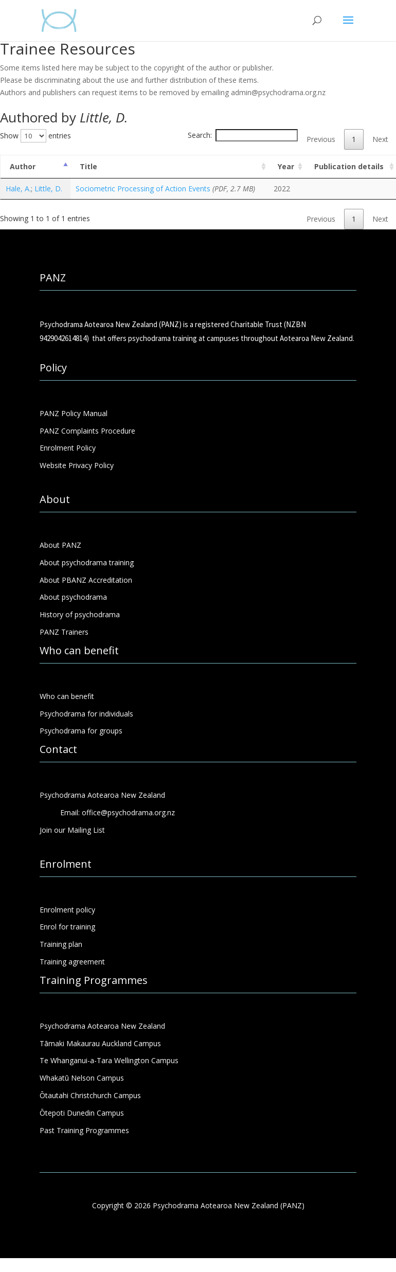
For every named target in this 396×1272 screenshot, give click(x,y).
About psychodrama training (87, 562)
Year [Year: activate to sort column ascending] (286, 166)
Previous (321, 139)
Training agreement (72, 961)
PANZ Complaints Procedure (87, 431)
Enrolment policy (67, 910)
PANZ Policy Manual (73, 413)
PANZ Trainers (64, 632)
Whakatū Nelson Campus (82, 1078)
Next (380, 139)
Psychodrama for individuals (86, 714)
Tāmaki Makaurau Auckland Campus (100, 1043)
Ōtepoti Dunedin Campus (82, 1113)
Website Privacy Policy (77, 465)
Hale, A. (18, 188)
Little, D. (48, 188)
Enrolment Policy (68, 448)
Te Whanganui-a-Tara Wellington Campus (109, 1060)
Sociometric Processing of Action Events (143, 188)
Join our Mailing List (72, 830)
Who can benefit (67, 696)
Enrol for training (67, 926)
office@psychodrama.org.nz (128, 812)
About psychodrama (73, 597)
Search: (243, 135)
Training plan (61, 944)
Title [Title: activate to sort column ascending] (88, 166)
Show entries (35, 135)
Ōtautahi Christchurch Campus (90, 1095)
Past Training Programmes (84, 1130)
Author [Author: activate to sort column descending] (22, 166)
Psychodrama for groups (81, 731)
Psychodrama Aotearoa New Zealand (102, 1026)
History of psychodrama (80, 614)
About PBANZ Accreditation (86, 580)
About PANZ (60, 545)
